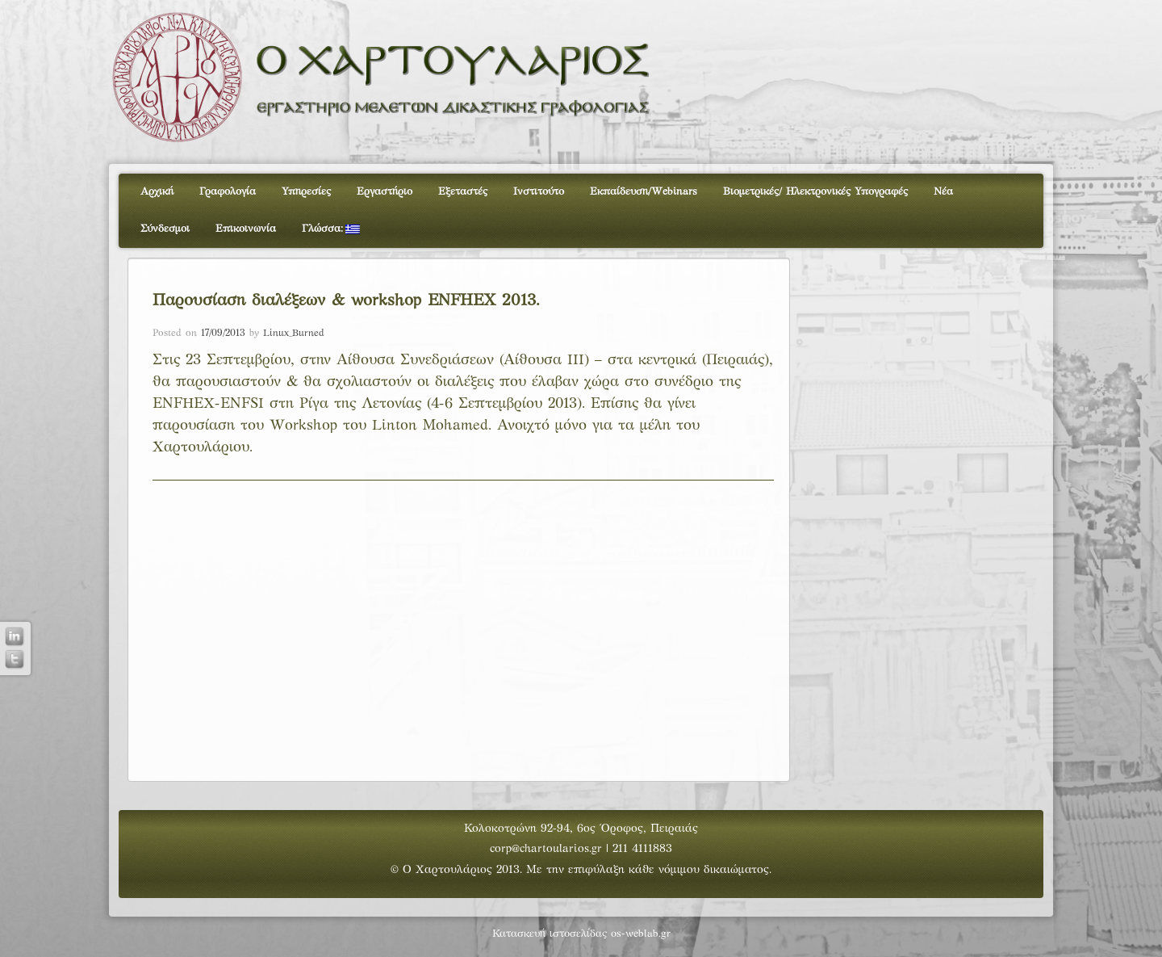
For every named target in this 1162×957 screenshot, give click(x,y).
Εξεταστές (462, 192)
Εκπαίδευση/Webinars (643, 192)
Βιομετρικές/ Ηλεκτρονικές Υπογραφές (815, 192)
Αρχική (156, 192)
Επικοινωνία (245, 229)
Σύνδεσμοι (165, 229)
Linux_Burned (293, 333)
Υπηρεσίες (306, 192)
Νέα (943, 192)
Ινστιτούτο (538, 192)
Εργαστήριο (384, 192)
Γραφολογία (227, 192)
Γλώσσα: (331, 229)
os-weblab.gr (641, 934)
